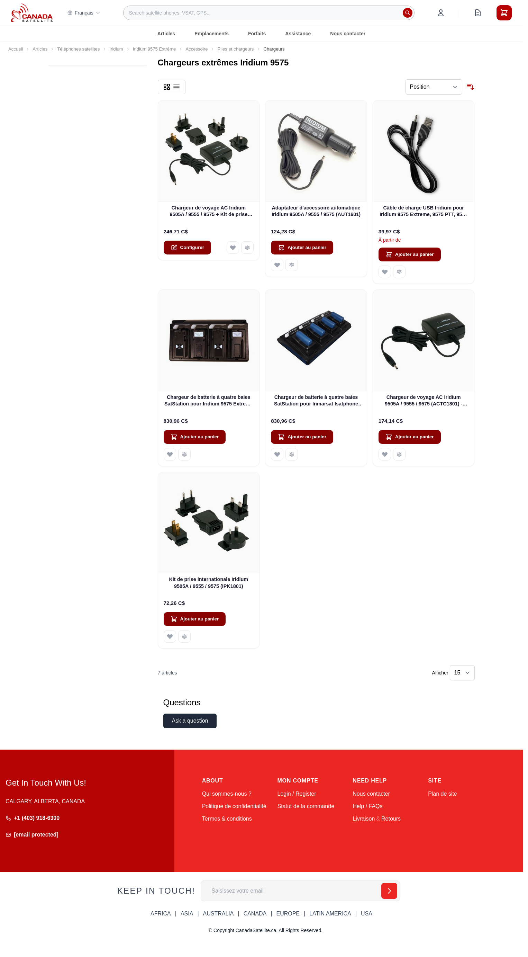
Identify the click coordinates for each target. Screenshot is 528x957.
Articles (166, 33)
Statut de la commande (305, 806)
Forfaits (257, 33)
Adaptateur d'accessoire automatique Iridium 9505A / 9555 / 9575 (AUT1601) (316, 211)
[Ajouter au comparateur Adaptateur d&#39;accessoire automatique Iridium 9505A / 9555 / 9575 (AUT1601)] (291, 265)
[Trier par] (434, 87)
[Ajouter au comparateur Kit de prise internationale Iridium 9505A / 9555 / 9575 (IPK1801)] (184, 636)
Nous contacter (347, 33)
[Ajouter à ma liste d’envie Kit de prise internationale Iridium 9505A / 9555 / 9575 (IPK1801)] (170, 636)
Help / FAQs (367, 806)
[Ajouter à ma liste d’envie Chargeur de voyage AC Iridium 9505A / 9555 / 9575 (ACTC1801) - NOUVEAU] (385, 454)
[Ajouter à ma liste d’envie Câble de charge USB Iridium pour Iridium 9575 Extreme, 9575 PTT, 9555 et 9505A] (385, 272)
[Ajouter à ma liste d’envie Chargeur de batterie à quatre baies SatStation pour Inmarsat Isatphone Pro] (277, 454)
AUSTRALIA (218, 913)
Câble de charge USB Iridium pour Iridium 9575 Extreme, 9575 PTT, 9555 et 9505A (423, 211)
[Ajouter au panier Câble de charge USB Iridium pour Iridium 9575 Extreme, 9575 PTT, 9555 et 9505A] (410, 254)
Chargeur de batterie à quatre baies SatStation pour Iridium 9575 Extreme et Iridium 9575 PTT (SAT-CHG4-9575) (208, 401)
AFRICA (161, 913)
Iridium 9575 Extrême (154, 49)
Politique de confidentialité (234, 806)
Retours (391, 819)
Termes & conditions (227, 819)
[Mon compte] (441, 13)
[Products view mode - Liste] (176, 87)
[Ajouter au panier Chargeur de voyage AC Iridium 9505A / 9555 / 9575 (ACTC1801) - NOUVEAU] (410, 437)
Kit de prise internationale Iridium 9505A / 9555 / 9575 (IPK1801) (208, 582)
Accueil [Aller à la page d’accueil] (15, 49)
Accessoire (196, 49)
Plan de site (442, 794)
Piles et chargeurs (235, 49)
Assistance (298, 33)
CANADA (255, 913)
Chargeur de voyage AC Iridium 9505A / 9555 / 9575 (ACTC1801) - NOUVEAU (423, 401)
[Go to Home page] (32, 12)
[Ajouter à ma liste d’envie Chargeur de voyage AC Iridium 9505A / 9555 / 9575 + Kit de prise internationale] (233, 247)
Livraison (364, 819)
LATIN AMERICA (330, 913)
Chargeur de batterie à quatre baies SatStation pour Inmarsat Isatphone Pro (316, 401)
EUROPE (288, 913)
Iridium (116, 49)
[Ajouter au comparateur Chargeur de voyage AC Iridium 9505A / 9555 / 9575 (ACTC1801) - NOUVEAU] (399, 454)
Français (83, 13)
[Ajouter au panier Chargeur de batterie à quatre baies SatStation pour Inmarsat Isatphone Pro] (302, 437)
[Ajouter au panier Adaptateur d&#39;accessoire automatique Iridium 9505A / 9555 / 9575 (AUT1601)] (302, 247)
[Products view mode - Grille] (167, 87)
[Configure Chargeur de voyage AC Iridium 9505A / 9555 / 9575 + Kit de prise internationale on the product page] (187, 247)
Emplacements (211, 33)
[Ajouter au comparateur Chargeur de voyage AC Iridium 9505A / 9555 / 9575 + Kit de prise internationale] (247, 247)
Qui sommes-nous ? (227, 794)
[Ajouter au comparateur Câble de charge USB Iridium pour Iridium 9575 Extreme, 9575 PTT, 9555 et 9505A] (399, 272)
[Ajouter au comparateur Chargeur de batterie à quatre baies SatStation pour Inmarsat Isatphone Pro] (291, 454)
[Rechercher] (407, 13)
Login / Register (296, 794)
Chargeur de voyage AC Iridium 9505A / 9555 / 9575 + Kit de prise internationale (208, 211)
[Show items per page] (462, 672)
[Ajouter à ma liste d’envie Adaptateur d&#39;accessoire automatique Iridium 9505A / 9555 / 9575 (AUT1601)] (277, 265)
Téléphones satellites (78, 49)
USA (366, 913)
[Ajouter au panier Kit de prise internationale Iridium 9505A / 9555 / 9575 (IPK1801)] (195, 619)
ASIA (187, 913)
